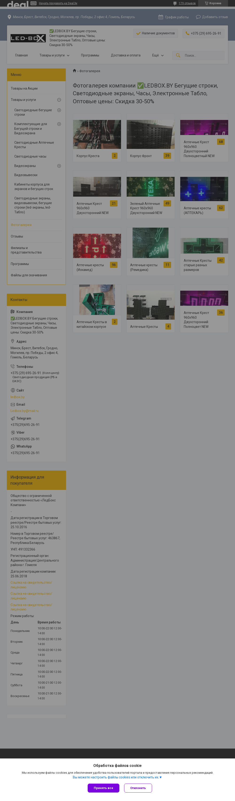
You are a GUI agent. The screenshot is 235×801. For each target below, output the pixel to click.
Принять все (103, 788)
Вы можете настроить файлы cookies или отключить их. (116, 777)
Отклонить (138, 788)
